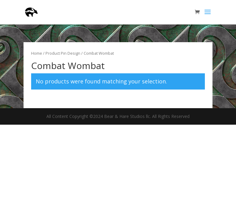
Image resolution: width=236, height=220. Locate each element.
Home (36, 53)
